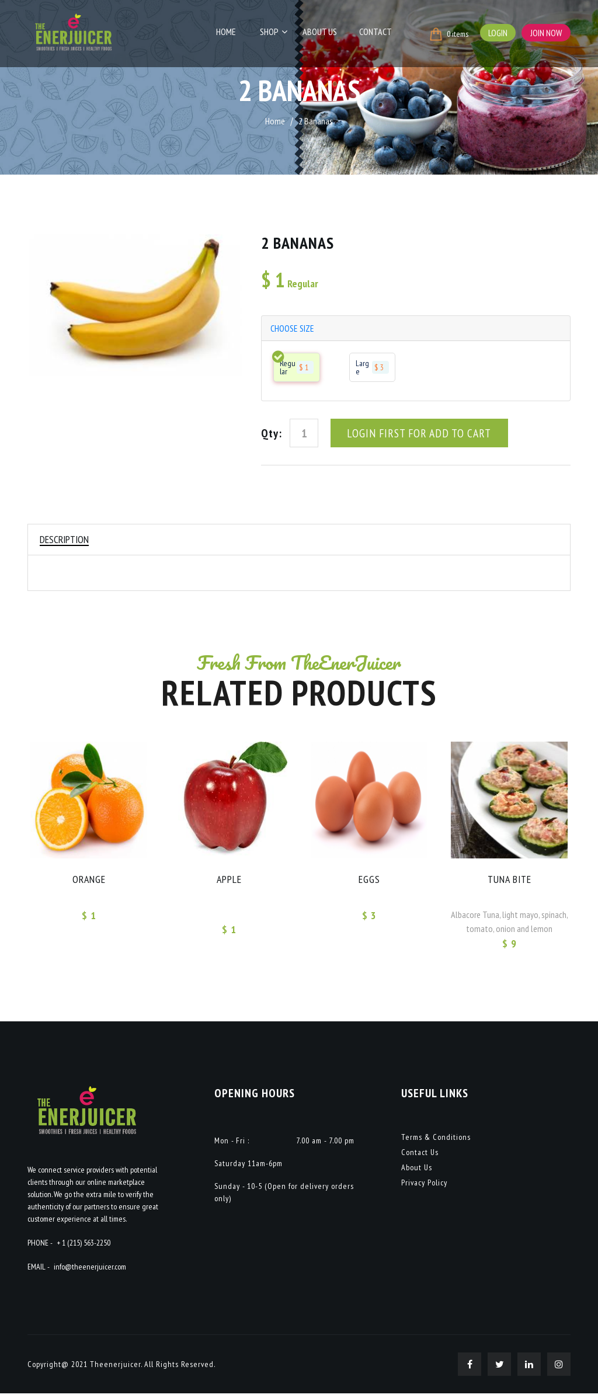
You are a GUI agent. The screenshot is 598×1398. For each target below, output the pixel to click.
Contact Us (420, 1157)
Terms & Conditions (436, 1141)
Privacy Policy (424, 1187)
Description (65, 541)
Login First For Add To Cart (419, 434)
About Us (323, 33)
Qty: (271, 434)
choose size (293, 329)
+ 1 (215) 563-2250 (83, 1247)
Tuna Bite (509, 883)
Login (496, 33)
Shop (275, 33)
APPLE (229, 883)
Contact (376, 33)
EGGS (369, 883)
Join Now (546, 33)
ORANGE (89, 883)
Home (235, 33)
